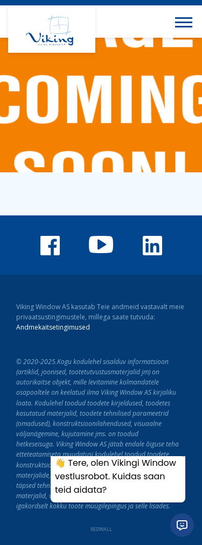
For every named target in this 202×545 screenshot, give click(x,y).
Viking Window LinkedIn (152, 245)
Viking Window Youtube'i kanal (101, 244)
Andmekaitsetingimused (53, 327)
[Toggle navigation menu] (186, 21)
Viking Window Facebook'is (50, 245)
